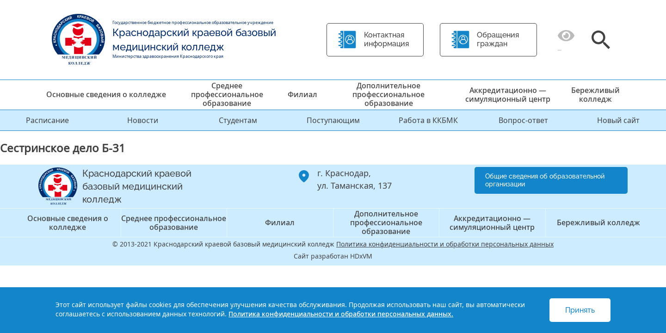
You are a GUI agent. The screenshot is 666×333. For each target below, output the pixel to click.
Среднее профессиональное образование (227, 94)
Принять (580, 310)
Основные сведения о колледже (106, 94)
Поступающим (333, 120)
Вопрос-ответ (523, 120)
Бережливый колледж (595, 94)
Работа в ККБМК (428, 120)
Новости (142, 120)
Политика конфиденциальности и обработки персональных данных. (340, 313)
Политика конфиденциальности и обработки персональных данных (445, 244)
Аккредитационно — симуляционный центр (507, 94)
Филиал (302, 94)
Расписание (47, 120)
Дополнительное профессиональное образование (388, 94)
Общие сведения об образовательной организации (544, 180)
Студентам (238, 120)
